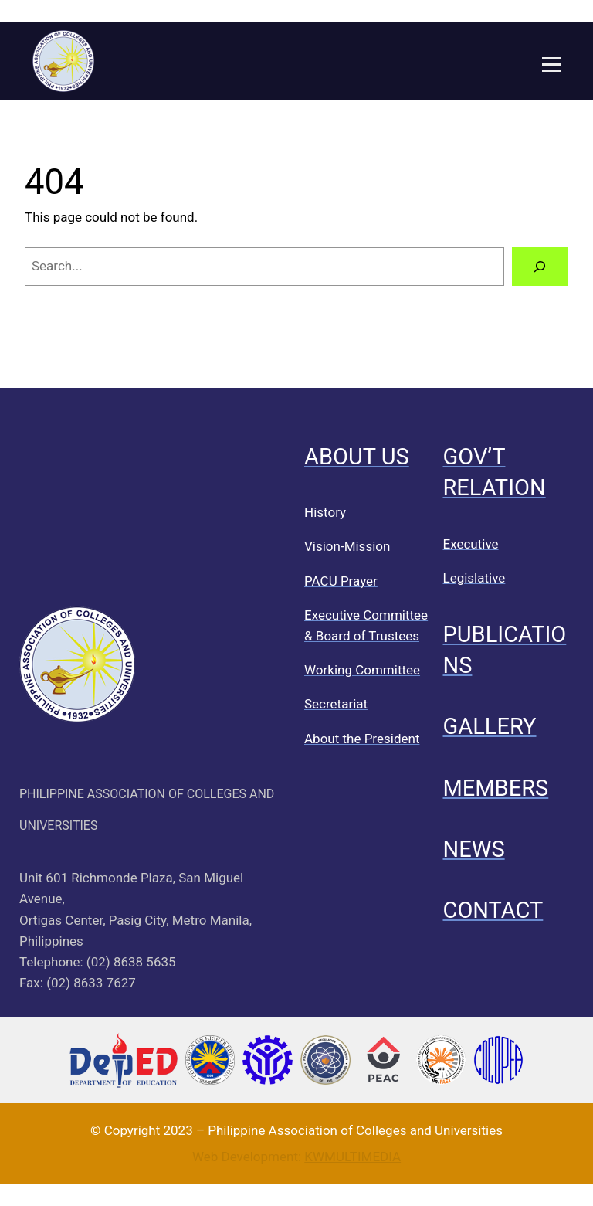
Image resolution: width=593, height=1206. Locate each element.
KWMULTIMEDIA (352, 1156)
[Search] (540, 267)
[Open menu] (551, 65)
